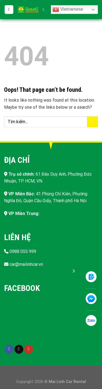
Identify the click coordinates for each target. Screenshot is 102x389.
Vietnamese (67, 9)
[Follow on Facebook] (9, 349)
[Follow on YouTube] (28, 349)
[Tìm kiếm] (45, 9)
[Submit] (92, 121)
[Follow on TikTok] (18, 349)
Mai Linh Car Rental (67, 381)
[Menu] (9, 9)
